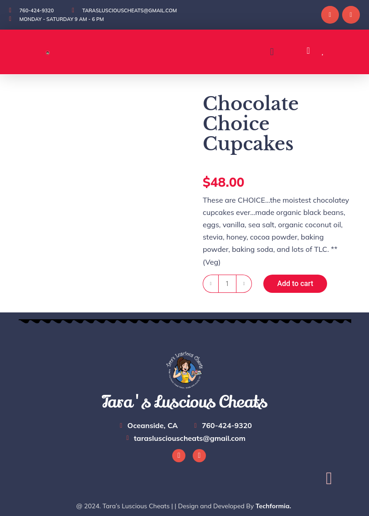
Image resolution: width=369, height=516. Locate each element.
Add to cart (295, 283)
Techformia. (273, 506)
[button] (271, 52)
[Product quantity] (227, 284)
